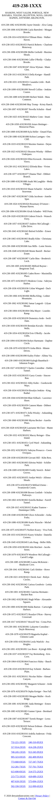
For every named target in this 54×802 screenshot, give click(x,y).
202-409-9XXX (36, 757)
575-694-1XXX (36, 781)
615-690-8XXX (18, 771)
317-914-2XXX (18, 747)
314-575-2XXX (36, 771)
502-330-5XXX (18, 786)
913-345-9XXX (36, 752)
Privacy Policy (42, 796)
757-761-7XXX (36, 766)
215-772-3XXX (18, 776)
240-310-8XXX (36, 742)
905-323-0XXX (18, 757)
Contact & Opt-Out (27, 798)
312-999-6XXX (36, 786)
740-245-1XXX (18, 752)
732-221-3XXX (18, 742)
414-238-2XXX (36, 747)
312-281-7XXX (18, 766)
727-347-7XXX (36, 762)
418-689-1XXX (36, 776)
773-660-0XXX (18, 762)
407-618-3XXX (18, 781)
